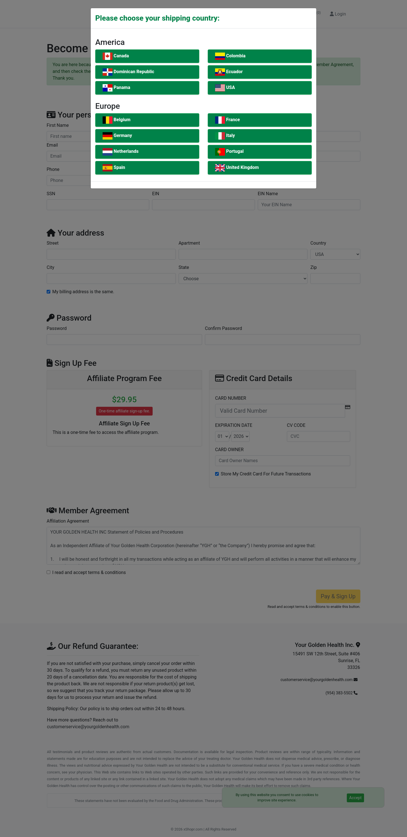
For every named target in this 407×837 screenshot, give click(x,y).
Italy (225, 136)
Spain (114, 167)
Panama (116, 88)
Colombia (230, 56)
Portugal (229, 151)
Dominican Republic (128, 72)
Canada (116, 56)
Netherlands (120, 151)
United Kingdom (237, 167)
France (227, 120)
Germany (117, 136)
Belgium (117, 120)
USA (225, 88)
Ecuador (229, 72)
